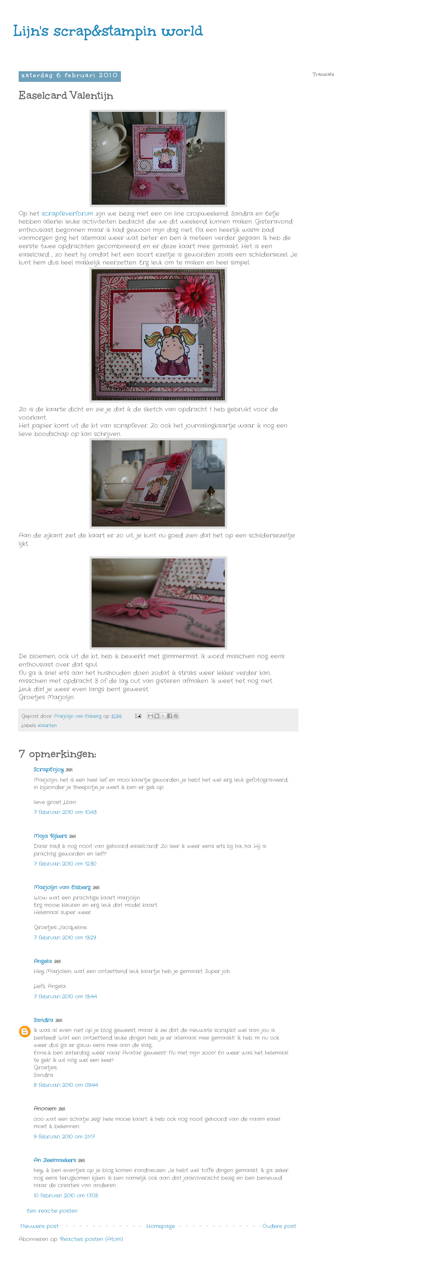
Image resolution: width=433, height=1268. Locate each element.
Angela (43, 961)
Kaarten (47, 725)
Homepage (160, 1226)
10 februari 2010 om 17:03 (66, 1195)
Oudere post (279, 1226)
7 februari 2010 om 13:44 (65, 996)
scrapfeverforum (67, 214)
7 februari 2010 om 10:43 (65, 812)
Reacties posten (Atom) (91, 1239)
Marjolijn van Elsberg (62, 887)
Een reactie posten (52, 1211)
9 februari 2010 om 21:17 (64, 1137)
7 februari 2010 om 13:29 (65, 938)
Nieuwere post (39, 1226)
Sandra (43, 1020)
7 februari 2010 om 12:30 (65, 864)
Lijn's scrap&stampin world (108, 31)
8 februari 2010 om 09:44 (66, 1085)
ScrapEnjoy (49, 769)
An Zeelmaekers (55, 1160)
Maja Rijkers (50, 836)
